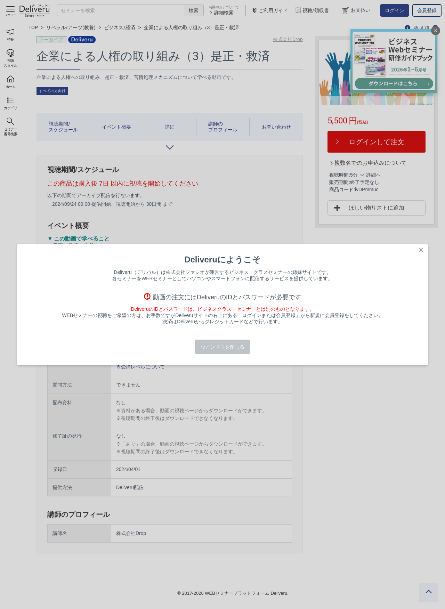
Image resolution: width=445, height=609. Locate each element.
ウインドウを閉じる (222, 347)
